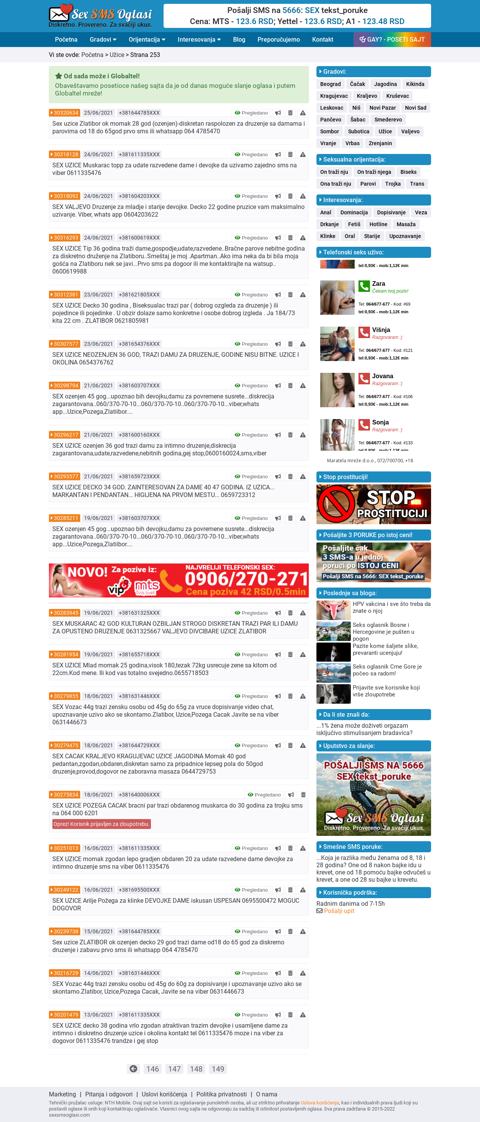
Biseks (409, 172)
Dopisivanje (391, 212)
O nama (266, 1094)
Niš (356, 108)
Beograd (330, 84)
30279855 (66, 696)
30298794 (66, 385)
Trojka (393, 184)
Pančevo (330, 120)
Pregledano (251, 113)
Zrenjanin (380, 143)
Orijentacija (147, 39)
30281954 (66, 654)
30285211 (66, 518)
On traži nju (334, 172)
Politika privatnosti (221, 1094)
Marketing (62, 1094)
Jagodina (385, 84)
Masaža (406, 224)
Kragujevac (334, 96)
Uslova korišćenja (320, 1103)
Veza (421, 212)
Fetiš (354, 224)
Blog (239, 39)
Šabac (357, 120)
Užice (117, 54)
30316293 (66, 238)
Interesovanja (199, 39)
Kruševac (397, 96)
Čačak (357, 84)
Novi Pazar (383, 108)
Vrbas (352, 143)
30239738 (66, 931)
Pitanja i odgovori (109, 1094)
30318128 (66, 154)
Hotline (379, 224)
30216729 (66, 973)
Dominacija (354, 212)
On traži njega (374, 172)
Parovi (368, 184)
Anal (325, 212)
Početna (66, 39)
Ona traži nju (335, 184)
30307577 (66, 344)
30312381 (66, 294)
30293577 (66, 476)
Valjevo (410, 131)
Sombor (329, 131)
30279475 (66, 745)
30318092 (66, 196)
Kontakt (322, 39)
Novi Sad (415, 108)
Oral (350, 236)
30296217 (66, 435)
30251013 (66, 848)
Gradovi (103, 39)
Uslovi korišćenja (164, 1094)
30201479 (66, 1015)
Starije (372, 236)
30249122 (66, 890)
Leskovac (331, 108)
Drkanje (329, 224)
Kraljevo (367, 96)
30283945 (66, 613)
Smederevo (388, 120)
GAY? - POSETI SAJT (392, 39)
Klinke (328, 236)
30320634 (66, 113)
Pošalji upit (339, 911)
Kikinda (415, 84)
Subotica (359, 131)
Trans (417, 184)
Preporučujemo (279, 39)
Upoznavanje (405, 236)
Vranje (328, 143)
